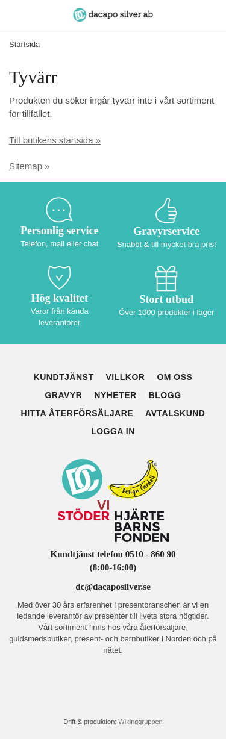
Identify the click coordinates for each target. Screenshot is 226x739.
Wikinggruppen (140, 721)
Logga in (113, 431)
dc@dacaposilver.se (113, 586)
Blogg (165, 395)
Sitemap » (29, 166)
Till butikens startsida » (55, 140)
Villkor (125, 377)
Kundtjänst (64, 377)
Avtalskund (175, 413)
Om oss (174, 377)
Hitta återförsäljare (77, 413)
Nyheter (115, 395)
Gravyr (63, 395)
